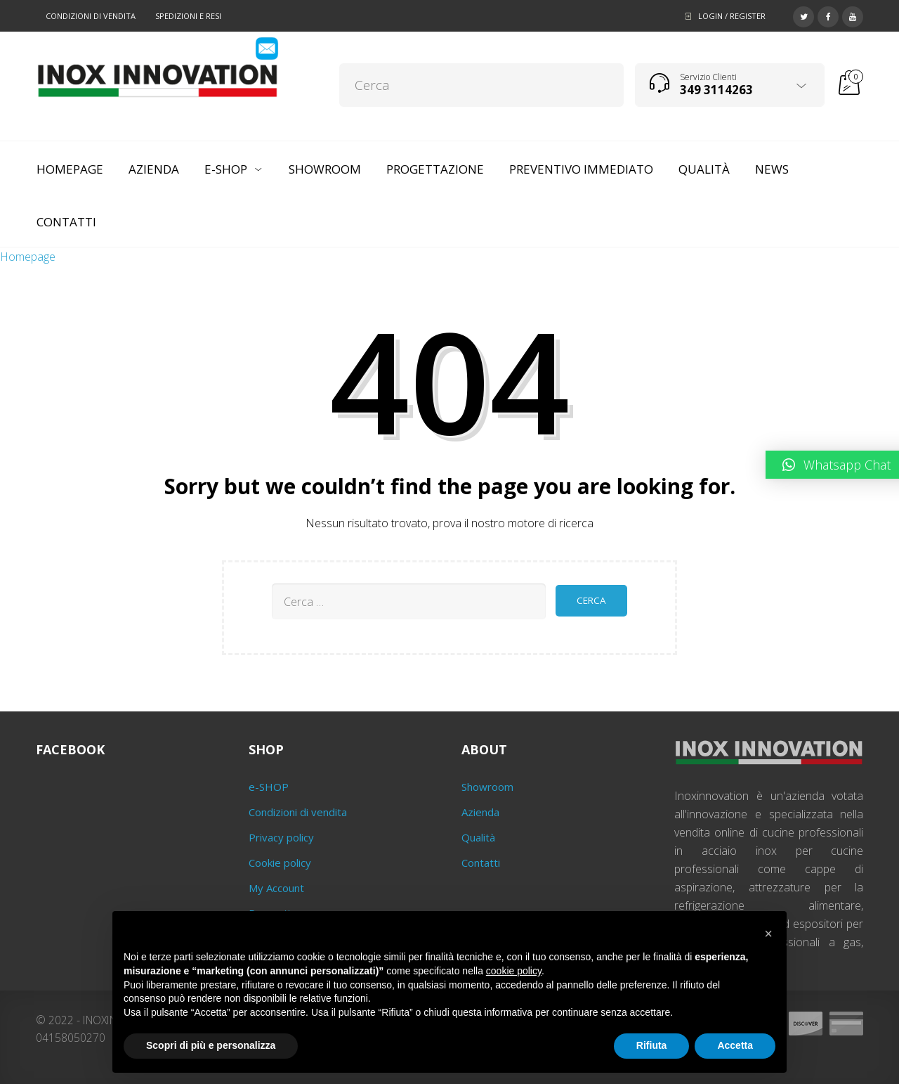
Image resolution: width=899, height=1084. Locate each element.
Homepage (27, 256)
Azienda (480, 812)
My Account (276, 888)
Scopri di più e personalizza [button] (210, 1045)
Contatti (480, 863)
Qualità (478, 837)
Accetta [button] (735, 1045)
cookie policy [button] (514, 970)
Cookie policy (280, 863)
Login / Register (732, 16)
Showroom (487, 787)
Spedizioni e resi (188, 16)
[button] (768, 933)
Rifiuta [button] (651, 1045)
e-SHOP (269, 787)
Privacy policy (281, 837)
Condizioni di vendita (91, 16)
